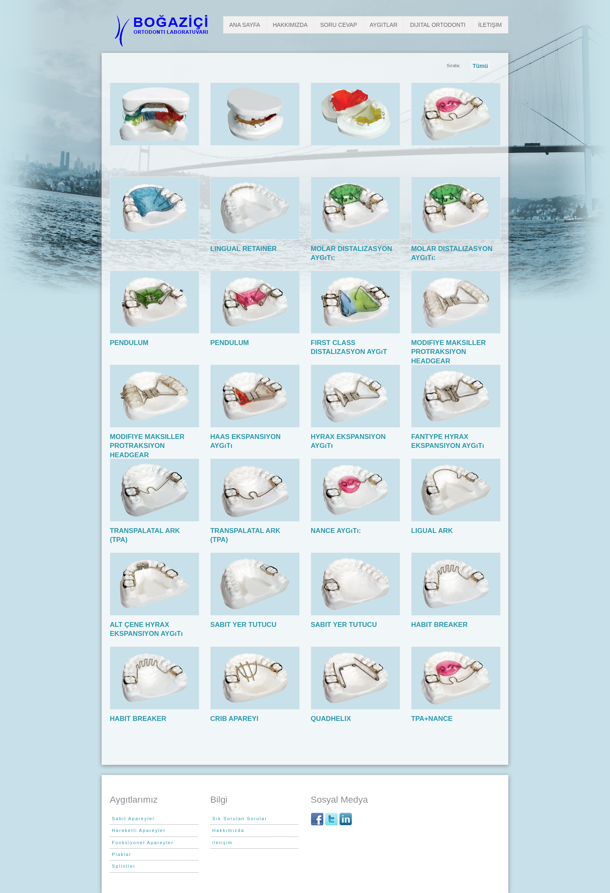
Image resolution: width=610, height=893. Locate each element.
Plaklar (121, 854)
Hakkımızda (290, 25)
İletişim (490, 25)
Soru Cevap (338, 25)
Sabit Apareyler (133, 818)
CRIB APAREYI (236, 719)
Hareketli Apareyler (139, 830)
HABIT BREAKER (441, 625)
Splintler (123, 866)
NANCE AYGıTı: (338, 531)
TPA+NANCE (433, 719)
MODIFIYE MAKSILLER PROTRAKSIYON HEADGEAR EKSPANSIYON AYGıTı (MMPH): (448, 361)
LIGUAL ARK (434, 531)
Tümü (480, 66)
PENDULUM (131, 343)
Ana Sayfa (244, 25)
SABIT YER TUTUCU (245, 625)
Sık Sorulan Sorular (239, 818)
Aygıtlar (383, 25)
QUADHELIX (333, 719)
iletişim (222, 842)
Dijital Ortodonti (437, 25)
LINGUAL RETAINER (245, 249)
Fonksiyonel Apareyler (143, 842)
